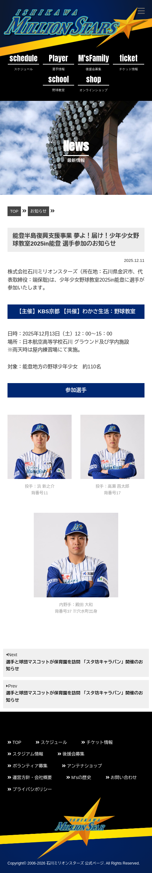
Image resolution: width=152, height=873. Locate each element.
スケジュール (51, 742)
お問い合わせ (121, 777)
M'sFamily (93, 62)
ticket (128, 62)
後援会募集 (71, 753)
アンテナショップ (82, 765)
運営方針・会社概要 (30, 777)
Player (58, 62)
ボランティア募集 (28, 765)
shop (93, 83)
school (58, 83)
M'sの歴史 (78, 777)
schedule (23, 62)
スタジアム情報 (25, 753)
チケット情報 (97, 742)
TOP (14, 742)
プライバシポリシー (30, 789)
